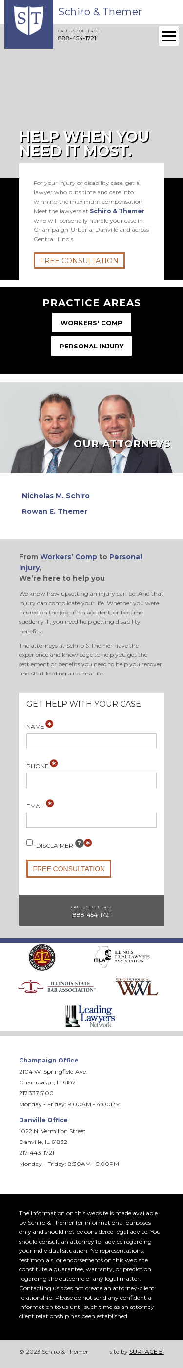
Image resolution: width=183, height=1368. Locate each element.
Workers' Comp (91, 323)
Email (35, 806)
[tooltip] (79, 843)
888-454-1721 (77, 37)
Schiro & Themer (100, 12)
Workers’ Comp (68, 556)
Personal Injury (91, 346)
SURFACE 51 (146, 1351)
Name (35, 726)
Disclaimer (55, 844)
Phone (37, 766)
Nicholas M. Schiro (56, 495)
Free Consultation (79, 260)
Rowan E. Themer (54, 511)
